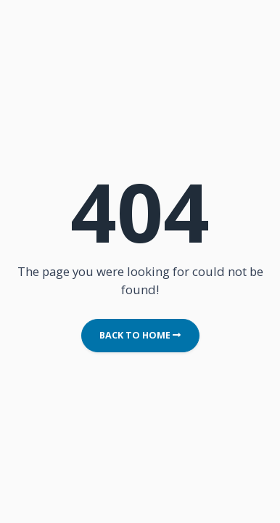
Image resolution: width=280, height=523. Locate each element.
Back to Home (140, 335)
